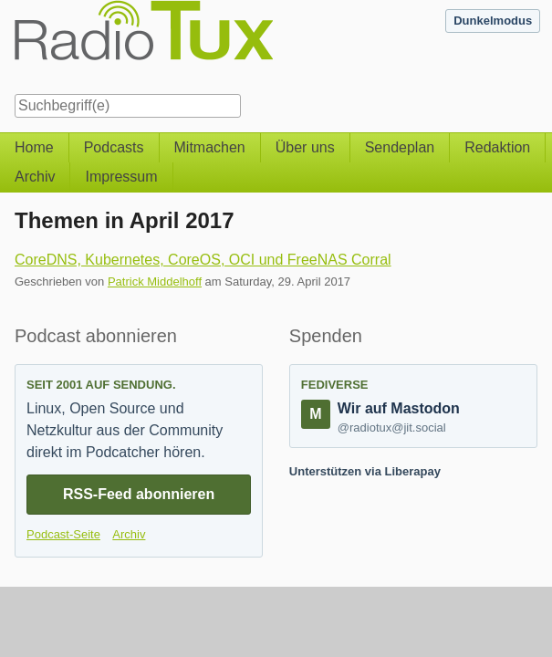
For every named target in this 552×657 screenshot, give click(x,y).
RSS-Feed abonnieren (138, 494)
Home (34, 147)
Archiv (35, 176)
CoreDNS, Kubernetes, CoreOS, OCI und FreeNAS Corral (203, 259)
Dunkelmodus (492, 20)
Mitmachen (209, 147)
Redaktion (497, 147)
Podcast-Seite (63, 534)
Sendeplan (400, 147)
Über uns (305, 147)
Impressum (121, 176)
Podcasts (114, 147)
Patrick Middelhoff (155, 281)
